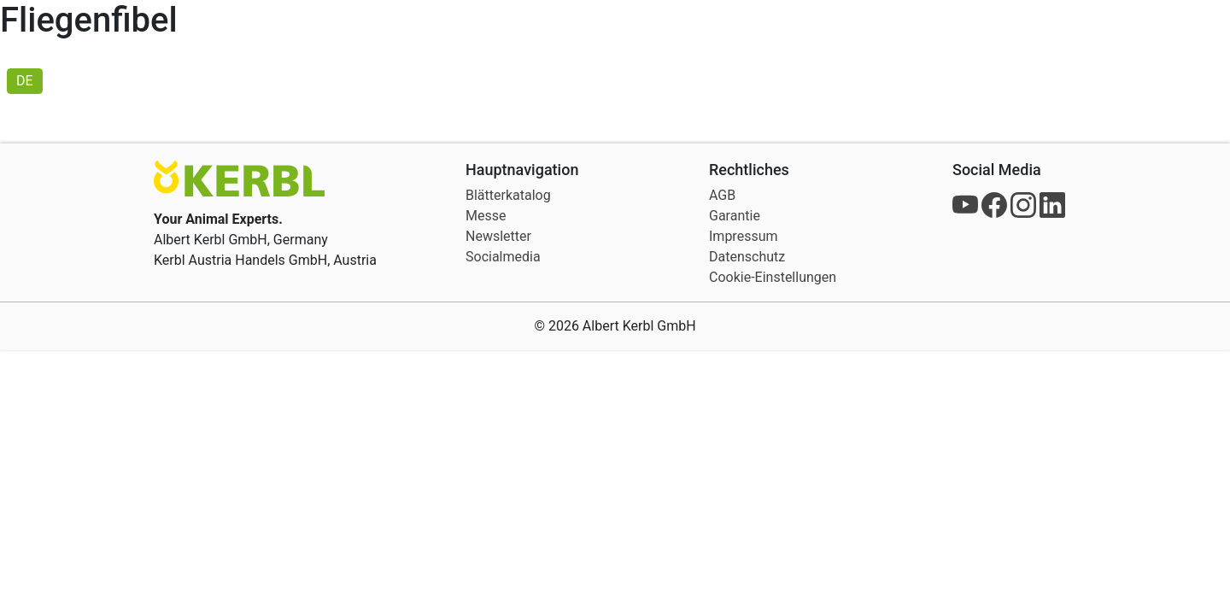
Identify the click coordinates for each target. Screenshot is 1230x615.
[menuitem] (25, 81)
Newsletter (498, 236)
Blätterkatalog (508, 195)
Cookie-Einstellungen (772, 277)
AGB (722, 195)
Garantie (734, 216)
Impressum (743, 236)
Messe (486, 216)
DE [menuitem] (24, 81)
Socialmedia (503, 257)
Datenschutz (747, 257)
